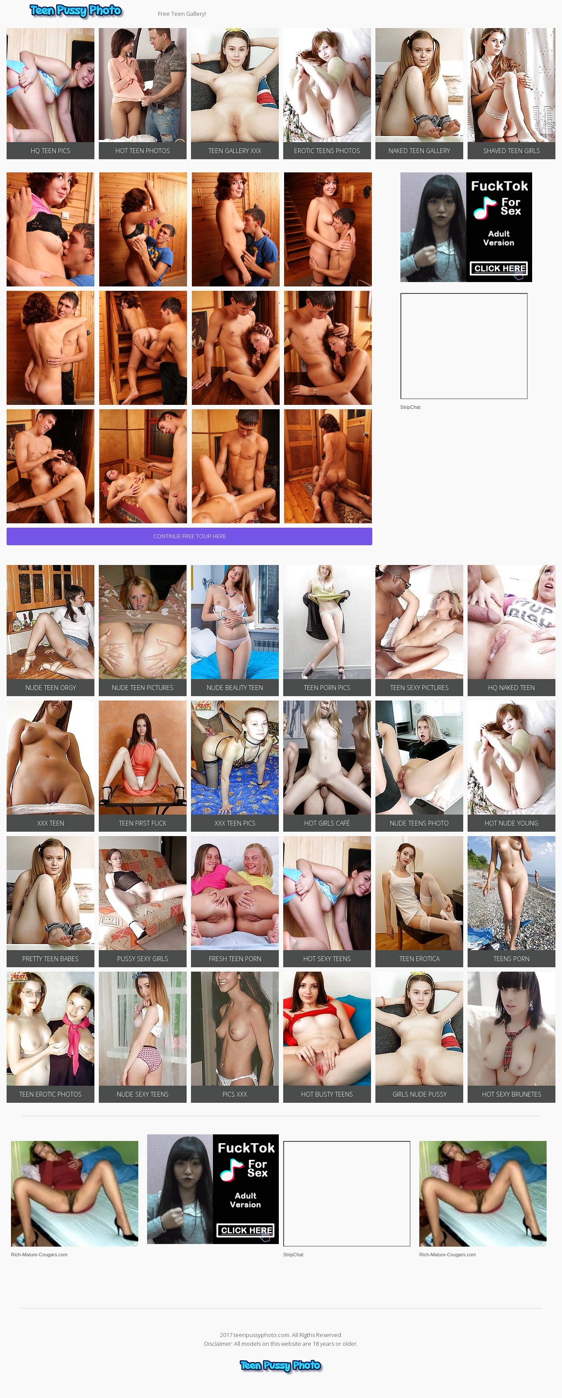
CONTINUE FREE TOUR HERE (189, 536)
